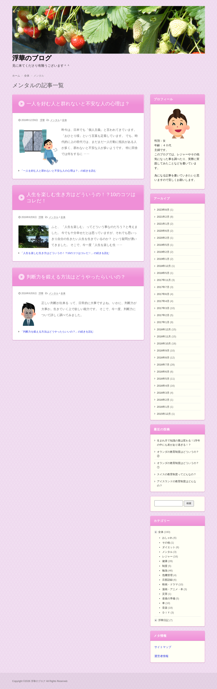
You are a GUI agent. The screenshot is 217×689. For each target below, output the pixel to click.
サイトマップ (162, 647)
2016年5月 (163, 378)
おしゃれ (167, 537)
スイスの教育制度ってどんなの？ (176, 474)
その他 (166, 542)
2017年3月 (163, 308)
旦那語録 (167, 579)
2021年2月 (163, 216)
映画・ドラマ (170, 584)
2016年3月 (163, 392)
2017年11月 (164, 280)
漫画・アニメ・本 (172, 589)
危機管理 (167, 575)
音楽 (164, 607)
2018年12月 (164, 265)
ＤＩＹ (166, 612)
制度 (164, 565)
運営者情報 (161, 656)
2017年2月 (163, 315)
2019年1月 (163, 258)
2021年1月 (163, 223)
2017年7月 (163, 287)
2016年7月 (163, 364)
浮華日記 (163, 620)
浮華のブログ (32, 58)
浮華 (42, 120)
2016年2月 (163, 399)
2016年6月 (163, 371)
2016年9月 (163, 350)
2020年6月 (163, 230)
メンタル (55, 120)
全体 (64, 120)
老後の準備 (168, 598)
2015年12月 (164, 413)
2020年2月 (163, 237)
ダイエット (168, 547)
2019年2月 (163, 251)
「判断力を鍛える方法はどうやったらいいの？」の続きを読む (57, 332)
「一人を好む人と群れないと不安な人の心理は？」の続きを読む (58, 170)
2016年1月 (163, 406)
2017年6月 (163, 294)
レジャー (167, 556)
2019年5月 (163, 244)
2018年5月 (163, 272)
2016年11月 (164, 336)
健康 (164, 561)
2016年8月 (163, 357)
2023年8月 (163, 209)
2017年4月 (163, 301)
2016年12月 (164, 329)
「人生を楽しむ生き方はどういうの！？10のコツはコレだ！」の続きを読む (64, 253)
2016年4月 (163, 385)
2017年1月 (163, 322)
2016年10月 (164, 343)
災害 (164, 593)
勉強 (164, 570)
